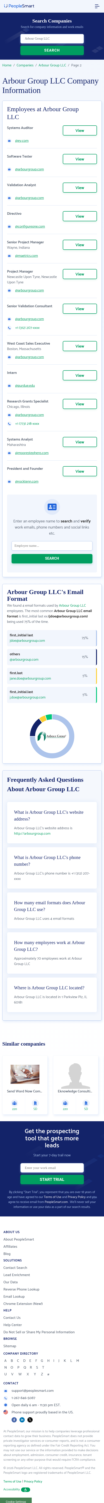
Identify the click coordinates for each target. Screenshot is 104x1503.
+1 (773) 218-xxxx (27, 424)
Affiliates (10, 1247)
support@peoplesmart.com (28, 1391)
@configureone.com (30, 226)
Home (7, 65)
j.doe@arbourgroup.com (28, 697)
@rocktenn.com (27, 481)
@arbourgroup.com (29, 169)
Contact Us (12, 1318)
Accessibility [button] (16, 1489)
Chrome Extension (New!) (23, 1304)
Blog (7, 1254)
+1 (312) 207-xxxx (27, 328)
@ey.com (22, 141)
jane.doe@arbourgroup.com (30, 678)
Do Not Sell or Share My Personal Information (39, 1332)
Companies (25, 65)
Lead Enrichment (16, 1275)
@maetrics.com (26, 256)
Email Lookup (14, 1297)
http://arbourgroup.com (32, 834)
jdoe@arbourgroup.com (27, 641)
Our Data (10, 1282)
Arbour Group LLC (52, 65)
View (79, 130)
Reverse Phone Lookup (21, 1289)
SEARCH (52, 50)
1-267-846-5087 (19, 1398)
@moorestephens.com (31, 453)
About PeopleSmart (18, 1239)
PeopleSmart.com (56, 1202)
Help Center (12, 1325)
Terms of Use (52, 1197)
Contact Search (15, 1268)
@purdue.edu (25, 386)
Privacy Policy (77, 1197)
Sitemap (9, 1346)
